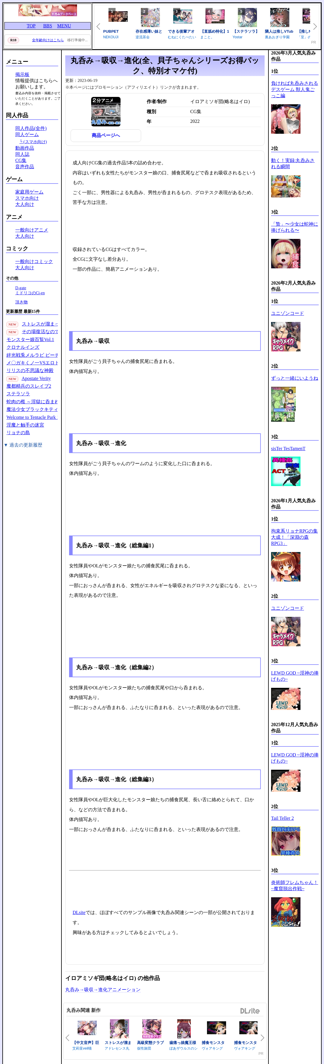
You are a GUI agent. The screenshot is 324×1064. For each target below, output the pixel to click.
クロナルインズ (22, 347)
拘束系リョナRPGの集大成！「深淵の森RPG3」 (294, 537)
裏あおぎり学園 (277, 37)
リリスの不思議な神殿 (30, 370)
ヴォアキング (212, 1048)
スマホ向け (27, 198)
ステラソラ (18, 393)
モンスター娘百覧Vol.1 (30, 339)
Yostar (238, 37)
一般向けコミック (34, 261)
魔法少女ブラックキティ (32, 409)
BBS (47, 25)
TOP (31, 25)
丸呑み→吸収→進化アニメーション (103, 989)
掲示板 (22, 74)
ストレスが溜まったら (45, 323)
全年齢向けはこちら (48, 40)
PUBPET (111, 31)
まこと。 (207, 37)
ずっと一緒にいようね (294, 378)
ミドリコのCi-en (30, 293)
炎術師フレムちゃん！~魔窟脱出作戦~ (294, 885)
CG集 (20, 160)
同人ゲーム (27, 134)
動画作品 (24, 148)
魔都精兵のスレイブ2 (28, 386)
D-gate (20, 288)
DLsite (79, 912)
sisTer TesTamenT (288, 448)
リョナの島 (18, 432)
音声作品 (24, 166)
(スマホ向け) (35, 141)
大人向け (24, 204)
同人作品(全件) (31, 128)
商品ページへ (106, 135)
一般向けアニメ (31, 229)
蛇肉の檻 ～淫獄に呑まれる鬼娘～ (42, 401)
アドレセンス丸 (117, 1048)
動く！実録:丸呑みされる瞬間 (293, 163)
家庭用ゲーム (29, 191)
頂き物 (21, 302)
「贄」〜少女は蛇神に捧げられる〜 (294, 227)
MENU (64, 25)
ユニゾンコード (287, 313)
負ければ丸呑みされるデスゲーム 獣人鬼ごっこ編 (294, 89)
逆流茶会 (143, 37)
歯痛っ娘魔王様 (182, 1042)
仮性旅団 (144, 1048)
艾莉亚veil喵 (82, 1048)
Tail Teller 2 (282, 818)
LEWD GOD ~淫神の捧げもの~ (295, 676)
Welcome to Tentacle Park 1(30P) (38, 417)
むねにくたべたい (182, 37)
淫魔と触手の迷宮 (25, 424)
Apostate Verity (36, 378)
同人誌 (22, 154)
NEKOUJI (110, 37)
